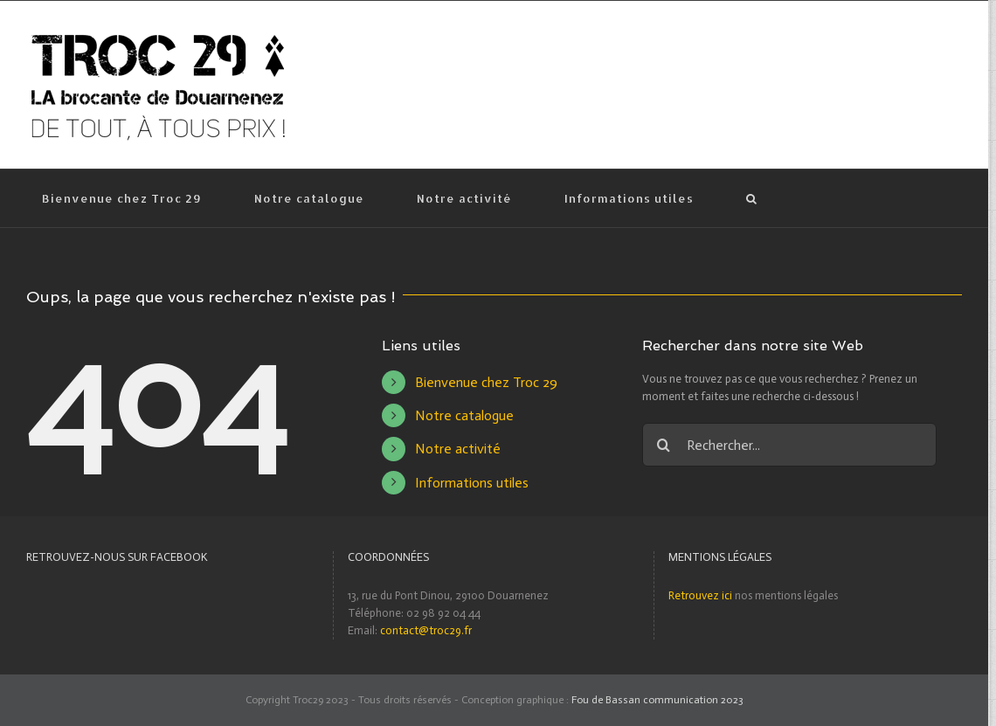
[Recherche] (751, 198)
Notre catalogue (464, 415)
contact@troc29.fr (426, 630)
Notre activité (458, 448)
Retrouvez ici (700, 595)
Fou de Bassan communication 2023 (657, 700)
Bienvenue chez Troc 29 (486, 382)
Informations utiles (472, 482)
